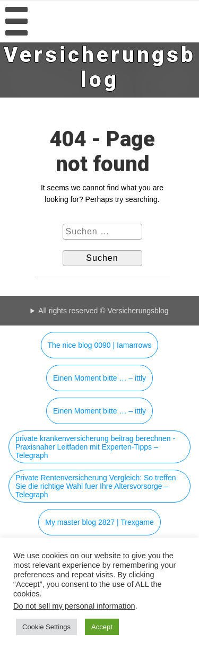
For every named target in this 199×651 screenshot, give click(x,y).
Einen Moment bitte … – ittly (99, 378)
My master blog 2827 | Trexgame (99, 522)
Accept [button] (102, 627)
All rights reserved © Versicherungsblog (103, 310)
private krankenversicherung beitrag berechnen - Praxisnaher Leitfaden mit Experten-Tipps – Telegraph (95, 447)
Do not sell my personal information (74, 606)
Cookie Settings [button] (46, 627)
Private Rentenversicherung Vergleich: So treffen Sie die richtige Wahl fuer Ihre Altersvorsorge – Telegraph (95, 486)
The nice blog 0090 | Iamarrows (100, 345)
